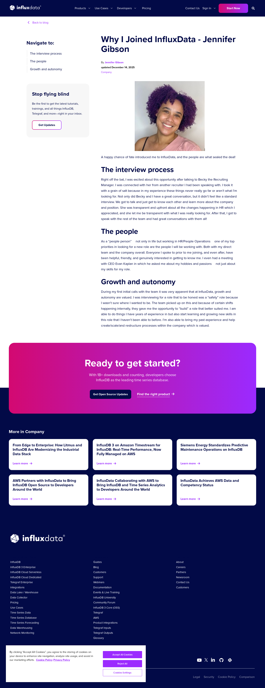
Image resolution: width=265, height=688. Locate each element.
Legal (196, 677)
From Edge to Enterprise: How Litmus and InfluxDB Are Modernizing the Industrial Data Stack (47, 449)
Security (209, 677)
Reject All (122, 663)
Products (80, 8)
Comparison (247, 677)
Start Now (233, 8)
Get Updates (46, 125)
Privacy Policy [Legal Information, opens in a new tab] (61, 660)
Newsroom (182, 577)
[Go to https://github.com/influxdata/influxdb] (221, 660)
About (179, 562)
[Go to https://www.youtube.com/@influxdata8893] (200, 660)
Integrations (17, 587)
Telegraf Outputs (103, 633)
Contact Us (192, 8)
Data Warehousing (21, 628)
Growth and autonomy (46, 69)
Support (98, 577)
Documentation (102, 587)
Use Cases (101, 8)
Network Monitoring (22, 633)
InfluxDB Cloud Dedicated (25, 577)
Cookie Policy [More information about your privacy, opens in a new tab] (44, 660)
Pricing (146, 8)
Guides (97, 562)
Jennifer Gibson (114, 62)
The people (38, 61)
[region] (76, 663)
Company (106, 72)
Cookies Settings (122, 672)
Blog (96, 567)
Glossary (98, 638)
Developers (124, 8)
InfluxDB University (104, 597)
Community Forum (104, 602)
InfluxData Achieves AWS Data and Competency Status (210, 483)
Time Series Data (20, 613)
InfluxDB (15, 562)
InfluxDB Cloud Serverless (25, 572)
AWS (96, 618)
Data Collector (18, 597)
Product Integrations (105, 623)
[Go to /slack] (230, 660)
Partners (181, 572)
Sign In (206, 8)
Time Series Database (23, 618)
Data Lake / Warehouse (24, 592)
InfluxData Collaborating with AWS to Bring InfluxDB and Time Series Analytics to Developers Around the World (131, 485)
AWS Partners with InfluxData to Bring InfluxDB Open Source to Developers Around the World (44, 485)
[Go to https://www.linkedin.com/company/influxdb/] (213, 660)
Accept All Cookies (122, 654)
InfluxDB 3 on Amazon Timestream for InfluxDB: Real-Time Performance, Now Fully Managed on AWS (129, 449)
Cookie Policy (227, 677)
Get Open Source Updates (110, 394)
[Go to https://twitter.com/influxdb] (206, 660)
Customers (99, 572)
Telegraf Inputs (102, 628)
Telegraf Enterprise (21, 582)
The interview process (46, 53)
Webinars (98, 582)
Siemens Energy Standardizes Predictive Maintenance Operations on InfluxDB (214, 447)
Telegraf (98, 613)
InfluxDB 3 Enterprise (23, 567)
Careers (181, 567)
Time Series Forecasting (24, 623)
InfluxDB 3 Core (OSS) (106, 608)
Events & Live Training (106, 592)
